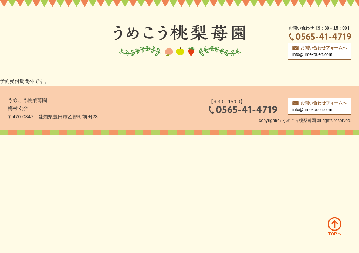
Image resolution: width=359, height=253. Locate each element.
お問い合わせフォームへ (319, 47)
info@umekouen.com (312, 54)
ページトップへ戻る (334, 226)
